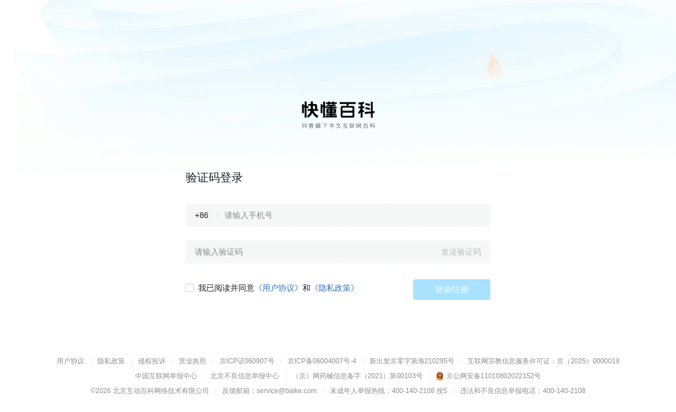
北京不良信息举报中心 (244, 376)
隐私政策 (111, 361)
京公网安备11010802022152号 (493, 376)
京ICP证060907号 (246, 361)
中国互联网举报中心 (166, 376)
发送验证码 (461, 251)
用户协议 (70, 361)
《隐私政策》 (335, 287)
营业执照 (192, 361)
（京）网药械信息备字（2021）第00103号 (357, 376)
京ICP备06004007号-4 (322, 361)
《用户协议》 (278, 287)
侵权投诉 (152, 361)
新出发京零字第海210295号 (412, 361)
